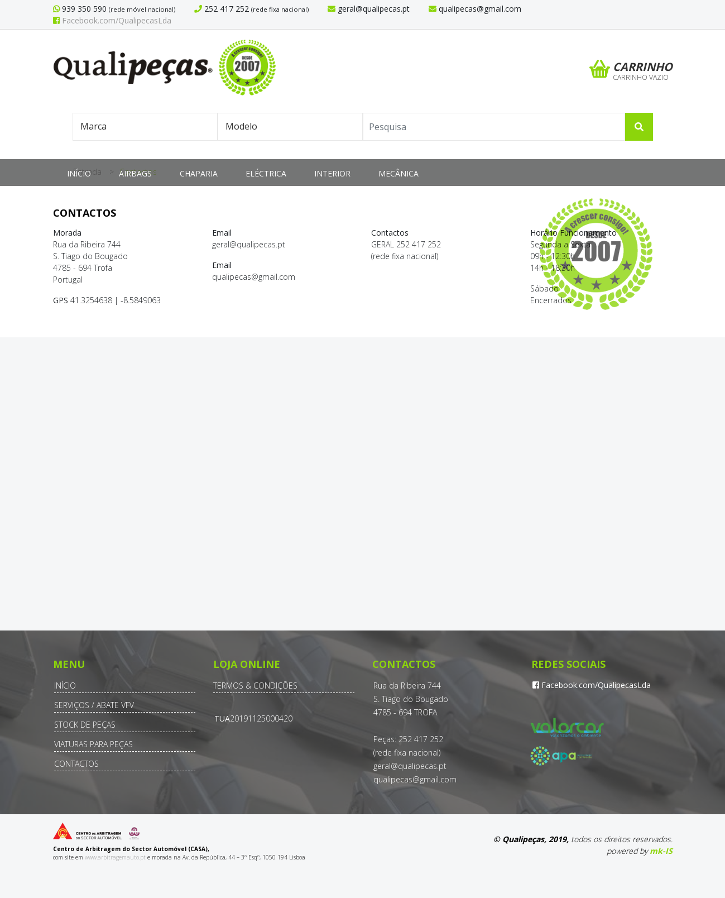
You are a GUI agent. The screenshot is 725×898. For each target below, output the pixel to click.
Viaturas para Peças (93, 744)
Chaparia (199, 173)
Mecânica (398, 173)
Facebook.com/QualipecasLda (112, 20)
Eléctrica (266, 173)
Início (79, 173)
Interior (332, 173)
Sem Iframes (362, 493)
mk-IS (661, 851)
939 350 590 (83, 8)
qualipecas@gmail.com (415, 779)
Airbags (135, 173)
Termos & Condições (255, 685)
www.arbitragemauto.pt (115, 857)
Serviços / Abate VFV (94, 705)
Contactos (76, 763)
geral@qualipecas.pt (409, 766)
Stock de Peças (85, 724)
